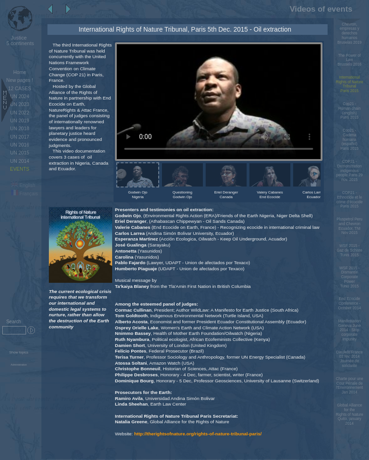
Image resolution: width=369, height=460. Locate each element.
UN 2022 (19, 112)
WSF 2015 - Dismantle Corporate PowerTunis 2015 (349, 277)
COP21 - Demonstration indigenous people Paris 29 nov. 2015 (349, 171)
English (23, 185)
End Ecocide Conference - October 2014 (349, 303)
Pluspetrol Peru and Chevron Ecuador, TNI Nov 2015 (349, 226)
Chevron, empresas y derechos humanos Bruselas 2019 (349, 33)
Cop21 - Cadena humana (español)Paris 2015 (350, 139)
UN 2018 (19, 128)
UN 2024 (19, 96)
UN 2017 (19, 137)
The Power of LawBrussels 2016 (349, 60)
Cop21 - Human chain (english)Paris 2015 (349, 111)
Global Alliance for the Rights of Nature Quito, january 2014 (349, 414)
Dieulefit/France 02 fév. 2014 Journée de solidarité (349, 359)
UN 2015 (19, 152)
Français (24, 193)
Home (19, 72)
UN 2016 (19, 144)
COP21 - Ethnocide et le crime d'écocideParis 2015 (349, 199)
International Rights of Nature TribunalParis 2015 (349, 84)
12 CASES (19, 88)
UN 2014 (19, 161)
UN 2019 (19, 120)
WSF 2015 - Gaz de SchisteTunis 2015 (349, 250)
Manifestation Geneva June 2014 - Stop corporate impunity (349, 330)
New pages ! (20, 80)
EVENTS (19, 169)
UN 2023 (19, 104)
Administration (19, 364)
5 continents (19, 40)
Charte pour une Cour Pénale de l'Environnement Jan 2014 (349, 385)
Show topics (18, 352)
